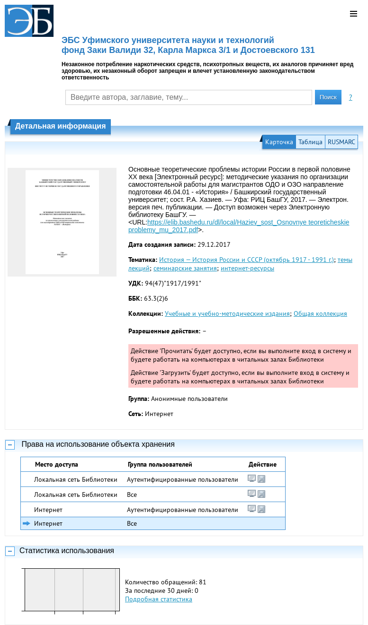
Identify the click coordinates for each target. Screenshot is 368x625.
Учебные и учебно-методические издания (227, 313)
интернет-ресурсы (247, 268)
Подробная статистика (158, 599)
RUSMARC (341, 142)
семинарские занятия (185, 268)
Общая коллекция (320, 313)
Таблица (310, 142)
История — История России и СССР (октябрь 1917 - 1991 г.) (246, 259)
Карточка (279, 142)
